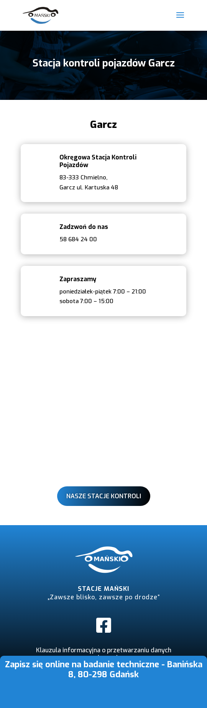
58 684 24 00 (78, 239)
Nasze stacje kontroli (103, 496)
